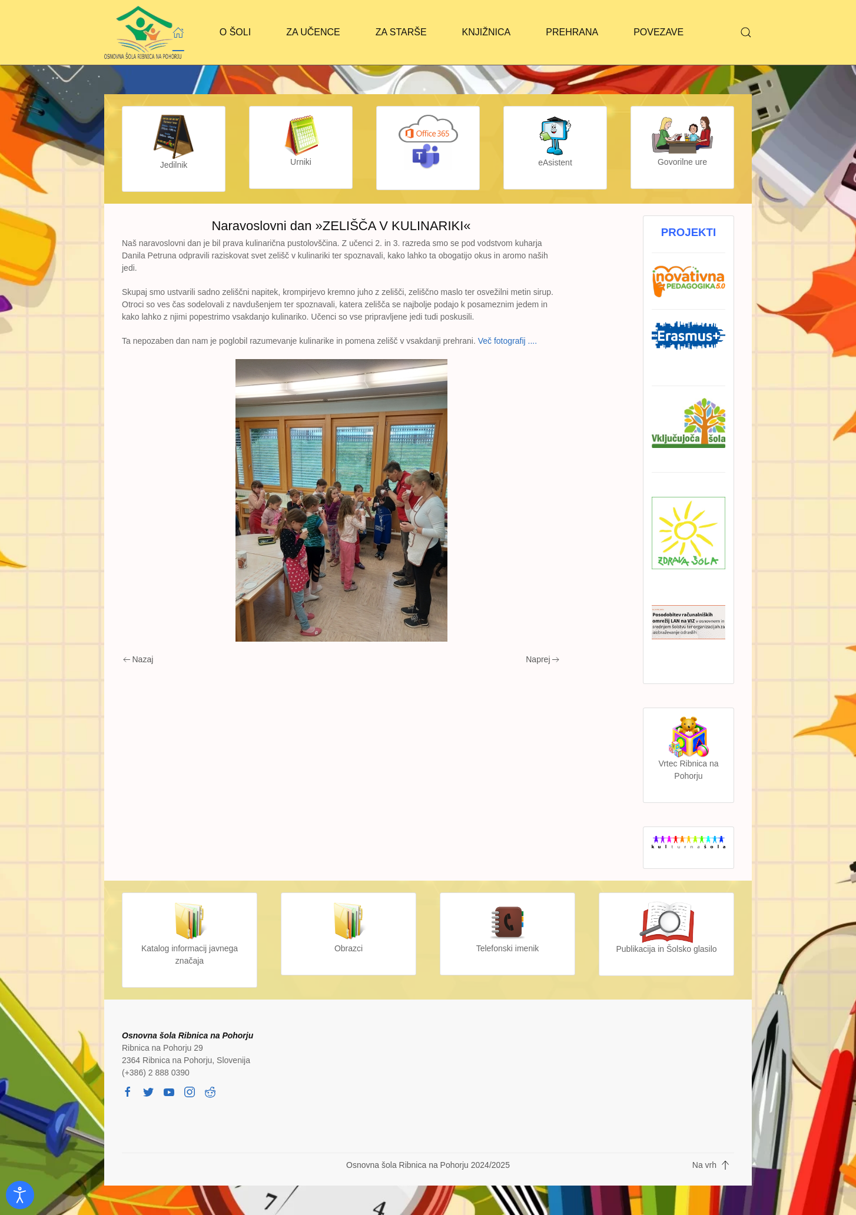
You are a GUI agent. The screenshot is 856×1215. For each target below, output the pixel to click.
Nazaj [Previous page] (138, 659)
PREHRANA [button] (572, 32)
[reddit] (210, 1091)
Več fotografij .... (507, 341)
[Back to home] (142, 32)
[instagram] (189, 1091)
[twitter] (148, 1091)
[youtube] (169, 1091)
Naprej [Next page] (542, 659)
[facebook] (128, 1091)
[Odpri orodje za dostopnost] (20, 1195)
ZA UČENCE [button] (313, 32)
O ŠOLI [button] (235, 32)
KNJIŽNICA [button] (486, 32)
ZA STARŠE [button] (401, 32)
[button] (746, 32)
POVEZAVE (658, 32)
